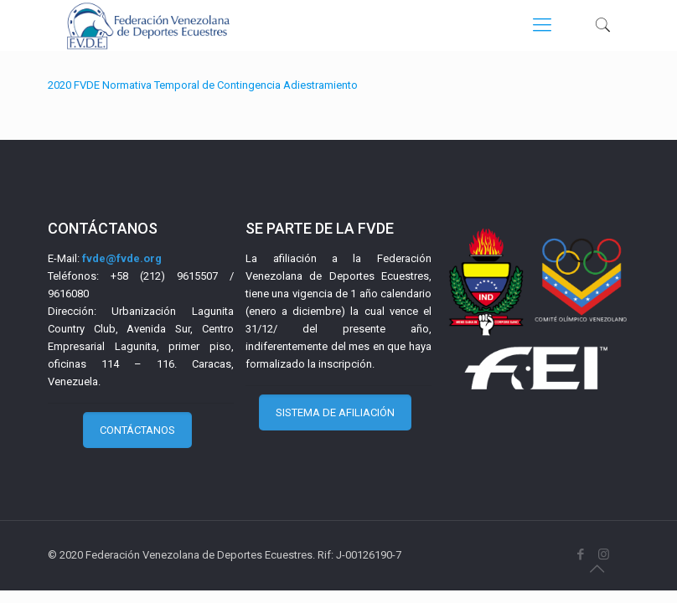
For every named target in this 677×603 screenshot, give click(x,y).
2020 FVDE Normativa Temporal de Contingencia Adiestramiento (203, 85)
